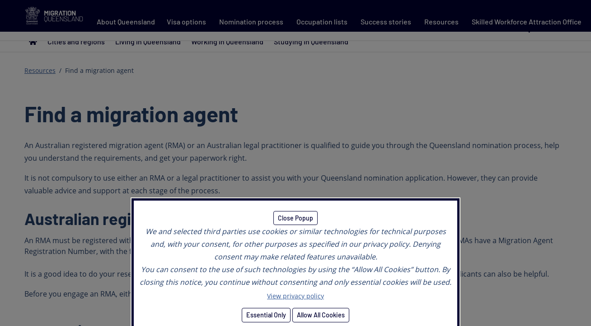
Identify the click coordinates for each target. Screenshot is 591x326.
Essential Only (266, 315)
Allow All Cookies (321, 315)
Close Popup (295, 218)
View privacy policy (295, 296)
